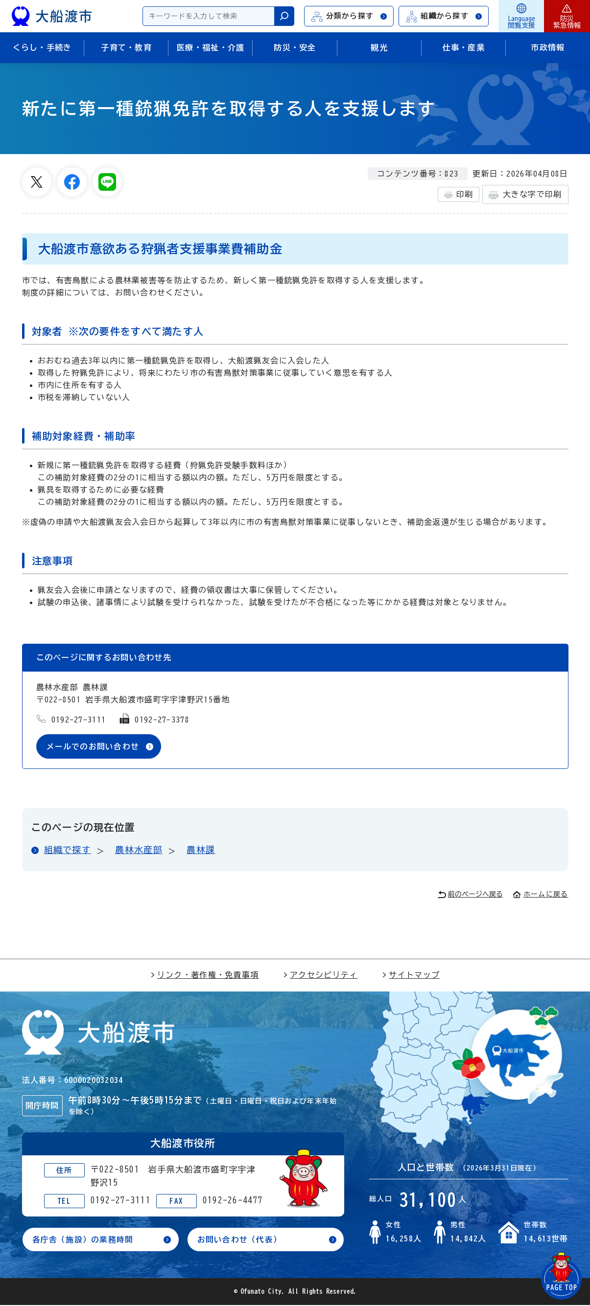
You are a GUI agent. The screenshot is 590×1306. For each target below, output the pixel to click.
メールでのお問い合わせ (93, 746)
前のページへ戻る (470, 895)
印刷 (458, 194)
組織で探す (67, 850)
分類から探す (349, 16)
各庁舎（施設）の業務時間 (83, 1240)
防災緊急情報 (567, 16)
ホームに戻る (540, 894)
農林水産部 (138, 850)
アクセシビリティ (320, 975)
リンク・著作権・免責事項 (204, 975)
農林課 (201, 850)
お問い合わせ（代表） (239, 1240)
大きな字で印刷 (525, 195)
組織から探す (444, 16)
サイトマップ (411, 975)
